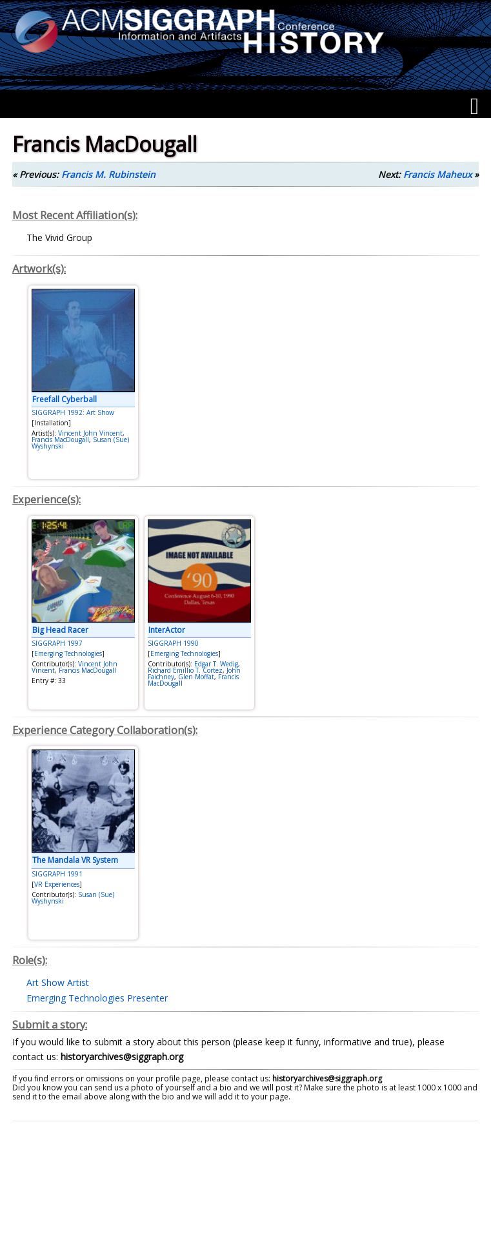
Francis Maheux (437, 174)
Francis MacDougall (60, 439)
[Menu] (474, 106)
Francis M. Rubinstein (108, 174)
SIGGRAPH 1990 (173, 643)
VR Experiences (56, 884)
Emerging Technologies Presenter (97, 998)
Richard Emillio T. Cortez (185, 670)
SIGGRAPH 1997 (57, 643)
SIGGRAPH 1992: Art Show (73, 412)
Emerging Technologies (68, 653)
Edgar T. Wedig (216, 663)
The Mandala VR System (75, 860)
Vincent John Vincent (90, 433)
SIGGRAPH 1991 (57, 873)
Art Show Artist (57, 982)
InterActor (166, 629)
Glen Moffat (196, 676)
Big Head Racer (60, 629)
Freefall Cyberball (64, 399)
